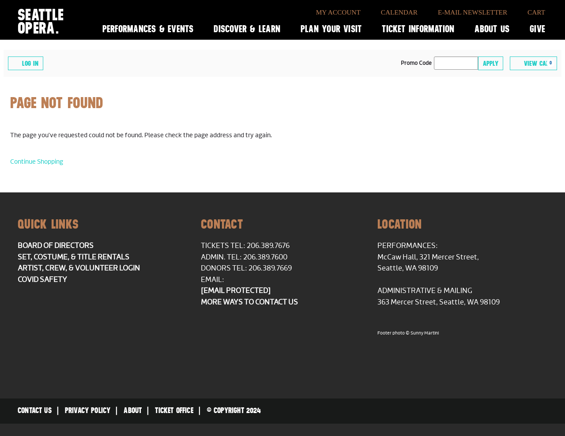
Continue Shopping (36, 162)
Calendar (399, 12)
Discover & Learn (247, 29)
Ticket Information (418, 29)
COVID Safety (42, 280)
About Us (492, 29)
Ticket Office (174, 410)
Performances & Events (148, 29)
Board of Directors (56, 246)
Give (537, 29)
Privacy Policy (88, 410)
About (133, 410)
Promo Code (416, 63)
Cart (536, 12)
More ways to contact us (249, 302)
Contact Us (35, 410)
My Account (338, 12)
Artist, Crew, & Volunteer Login (79, 268)
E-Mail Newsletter (472, 12)
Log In (25, 63)
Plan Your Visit (331, 29)
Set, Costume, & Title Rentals (73, 257)
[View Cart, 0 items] (533, 63)
